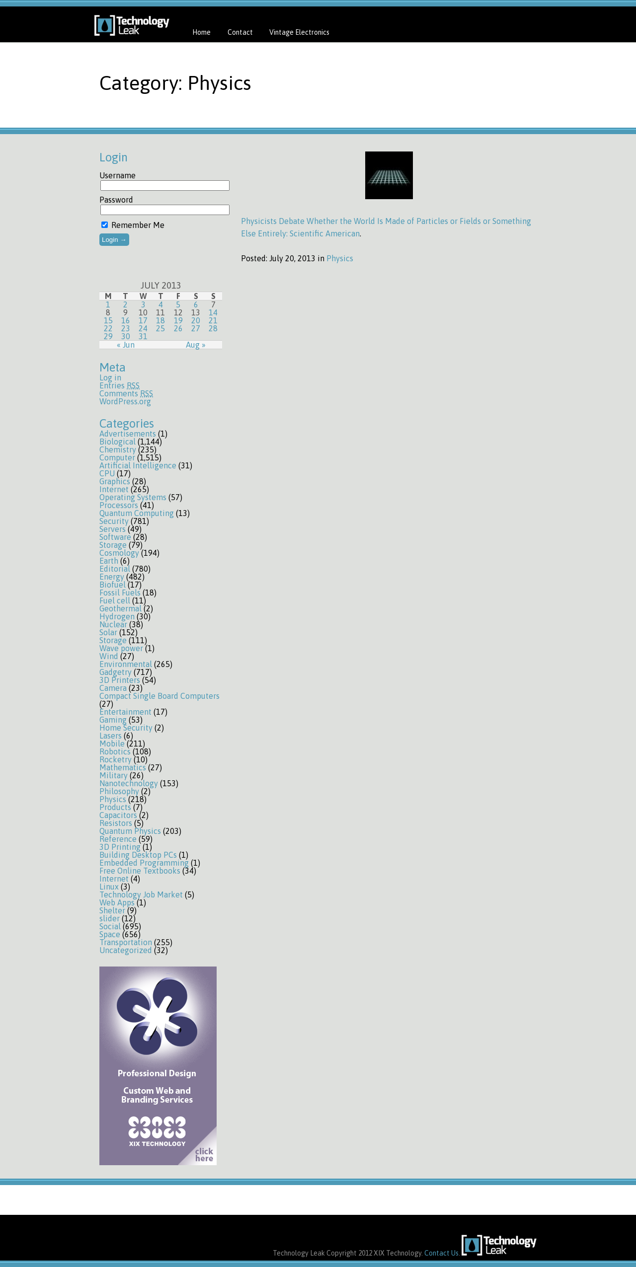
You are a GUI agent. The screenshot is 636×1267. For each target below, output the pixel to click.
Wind (108, 656)
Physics (112, 799)
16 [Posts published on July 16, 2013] (125, 320)
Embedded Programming (144, 862)
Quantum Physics (130, 830)
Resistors (115, 823)
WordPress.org (125, 401)
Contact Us (441, 1253)
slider (109, 918)
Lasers (110, 735)
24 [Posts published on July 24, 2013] (143, 328)
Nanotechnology (128, 783)
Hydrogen (117, 616)
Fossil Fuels (120, 592)
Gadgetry (115, 672)
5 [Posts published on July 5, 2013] (178, 304)
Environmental (125, 664)
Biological (117, 441)
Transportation (125, 942)
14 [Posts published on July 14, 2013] (213, 312)
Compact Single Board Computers (159, 695)
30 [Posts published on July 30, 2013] (125, 336)
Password (116, 199)
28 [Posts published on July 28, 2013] (213, 328)
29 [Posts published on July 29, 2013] (108, 336)
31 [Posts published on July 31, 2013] (143, 336)
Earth (108, 560)
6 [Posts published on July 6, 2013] (196, 304)
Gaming (113, 719)
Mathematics (122, 767)
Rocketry (115, 759)
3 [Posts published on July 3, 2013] (143, 304)
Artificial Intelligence (137, 465)
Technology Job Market (141, 894)
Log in (110, 377)
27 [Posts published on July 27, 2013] (195, 328)
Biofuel (112, 584)
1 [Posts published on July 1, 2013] (108, 304)
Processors (118, 505)
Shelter (112, 910)
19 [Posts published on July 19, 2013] (178, 320)
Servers (112, 528)
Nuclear (113, 624)
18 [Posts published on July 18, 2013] (160, 320)
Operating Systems (132, 497)
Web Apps (117, 902)
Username (117, 175)
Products (115, 807)
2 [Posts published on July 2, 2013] (125, 304)
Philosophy (119, 791)
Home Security (126, 727)
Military (113, 775)
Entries (119, 385)
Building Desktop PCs (138, 854)
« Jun (126, 344)
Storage (113, 544)
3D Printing (120, 846)
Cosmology (119, 552)
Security (114, 521)
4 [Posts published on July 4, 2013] (161, 304)
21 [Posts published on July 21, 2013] (213, 320)
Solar (108, 632)
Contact (240, 32)
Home (201, 32)
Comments (126, 393)
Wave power (121, 648)
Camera (113, 687)
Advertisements (127, 433)
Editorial (114, 568)
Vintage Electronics (299, 32)
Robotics (115, 751)
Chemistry (117, 449)
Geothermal (120, 608)
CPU (107, 473)
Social (110, 926)
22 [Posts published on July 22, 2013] (108, 328)
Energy (111, 576)
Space (109, 934)
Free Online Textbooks (139, 870)
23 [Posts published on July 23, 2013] (125, 328)
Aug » (196, 344)
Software (115, 536)
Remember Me (132, 225)
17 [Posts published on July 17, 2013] (143, 320)
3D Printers (119, 679)
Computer (117, 457)
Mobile (112, 743)
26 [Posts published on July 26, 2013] (178, 328)
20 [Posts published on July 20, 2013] (195, 320)
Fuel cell (114, 600)
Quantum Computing (136, 513)
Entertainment (125, 711)
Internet (114, 489)
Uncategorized (125, 950)
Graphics (114, 481)
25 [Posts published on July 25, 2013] (160, 328)
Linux (109, 886)
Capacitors (118, 815)
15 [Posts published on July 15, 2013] (108, 320)
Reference (118, 838)
